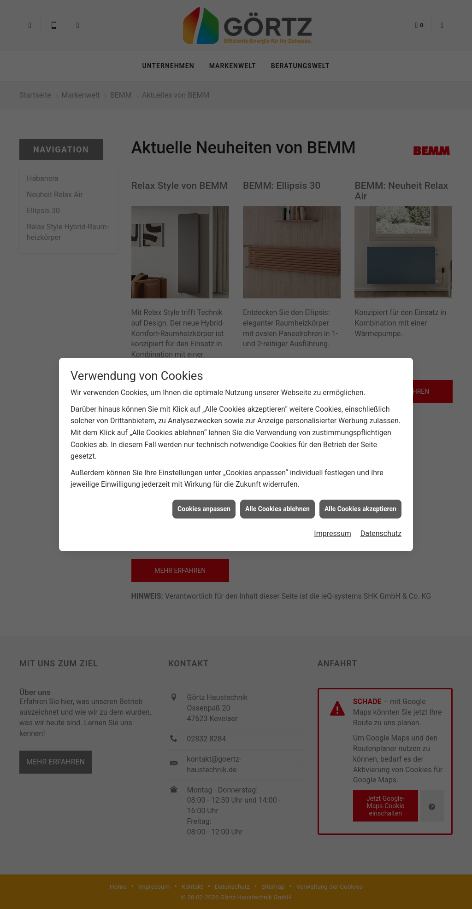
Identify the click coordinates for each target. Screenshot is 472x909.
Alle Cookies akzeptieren (360, 501)
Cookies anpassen (203, 501)
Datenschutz (380, 526)
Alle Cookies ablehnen (277, 501)
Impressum (332, 526)
